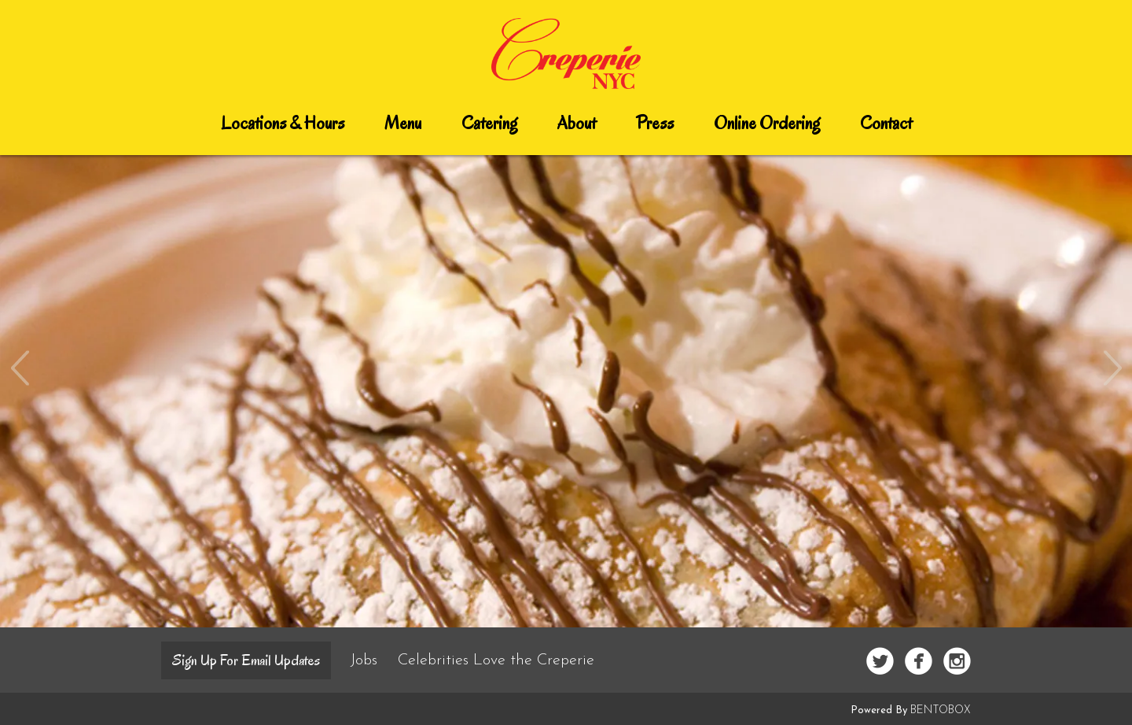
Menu (402, 123)
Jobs (366, 660)
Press (655, 123)
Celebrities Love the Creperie (496, 660)
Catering (489, 123)
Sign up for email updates (246, 660)
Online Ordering (767, 123)
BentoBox (940, 710)
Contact (886, 123)
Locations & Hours (282, 123)
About (576, 123)
